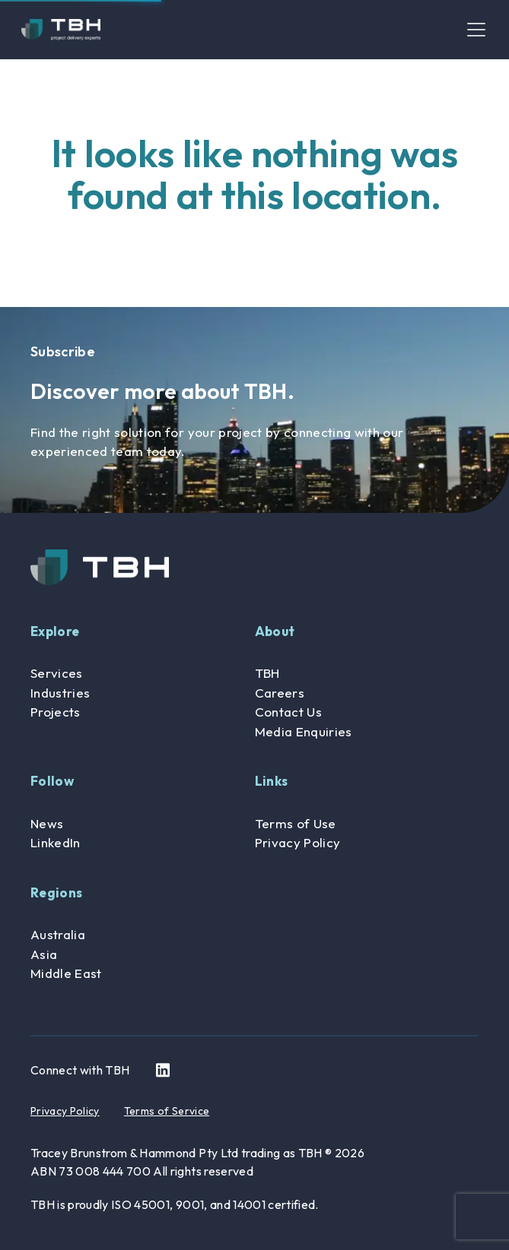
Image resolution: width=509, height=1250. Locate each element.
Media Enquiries (303, 731)
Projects (55, 712)
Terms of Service (166, 1111)
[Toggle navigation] (476, 29)
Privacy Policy (298, 842)
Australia (57, 934)
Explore (54, 631)
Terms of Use (295, 823)
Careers (279, 693)
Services (56, 673)
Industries (60, 693)
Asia (43, 954)
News (46, 823)
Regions (56, 892)
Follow (52, 781)
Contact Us (288, 712)
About (275, 631)
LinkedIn (55, 842)
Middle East (66, 973)
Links (271, 781)
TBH (267, 673)
